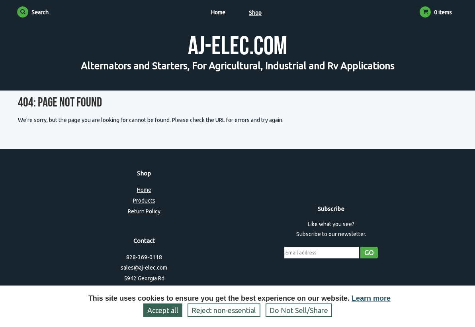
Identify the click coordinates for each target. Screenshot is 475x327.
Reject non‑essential (224, 310)
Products (144, 200)
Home (218, 12)
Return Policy (144, 211)
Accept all (162, 310)
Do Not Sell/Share (299, 310)
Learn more (371, 298)
